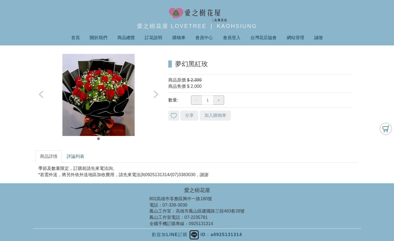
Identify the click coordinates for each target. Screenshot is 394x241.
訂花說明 (153, 37)
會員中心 (204, 37)
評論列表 (75, 156)
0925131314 (201, 223)
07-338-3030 (175, 205)
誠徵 (318, 37)
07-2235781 (196, 217)
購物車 (179, 37)
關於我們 (98, 37)
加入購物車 (215, 115)
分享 (189, 115)
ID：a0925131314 (215, 234)
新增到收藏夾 (173, 116)
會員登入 (232, 37)
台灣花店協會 (263, 37)
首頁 (75, 37)
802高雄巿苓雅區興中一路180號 (180, 198)
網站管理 (295, 37)
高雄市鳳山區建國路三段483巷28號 (210, 211)
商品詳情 (48, 156)
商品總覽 (126, 37)
